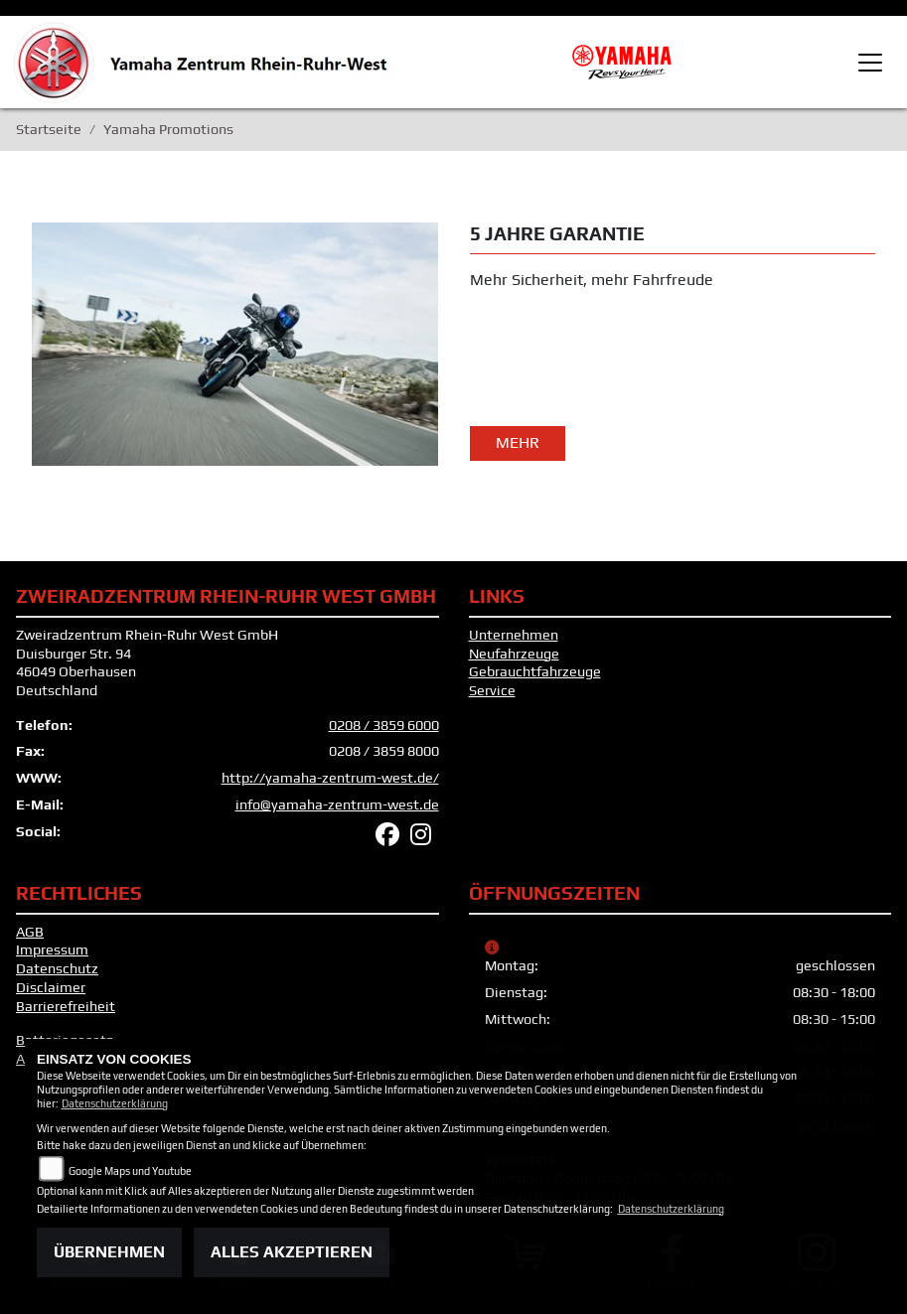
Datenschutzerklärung (115, 1103)
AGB (30, 932)
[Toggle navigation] (870, 62)
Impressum (52, 949)
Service (492, 690)
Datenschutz (57, 968)
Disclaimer (50, 987)
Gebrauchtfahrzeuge (535, 671)
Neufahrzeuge (514, 653)
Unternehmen (513, 635)
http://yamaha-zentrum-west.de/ (330, 778)
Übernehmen (109, 1251)
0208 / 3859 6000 (384, 725)
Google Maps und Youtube (130, 1171)
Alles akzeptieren (292, 1251)
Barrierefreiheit (65, 1006)
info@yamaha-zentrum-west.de (337, 804)
